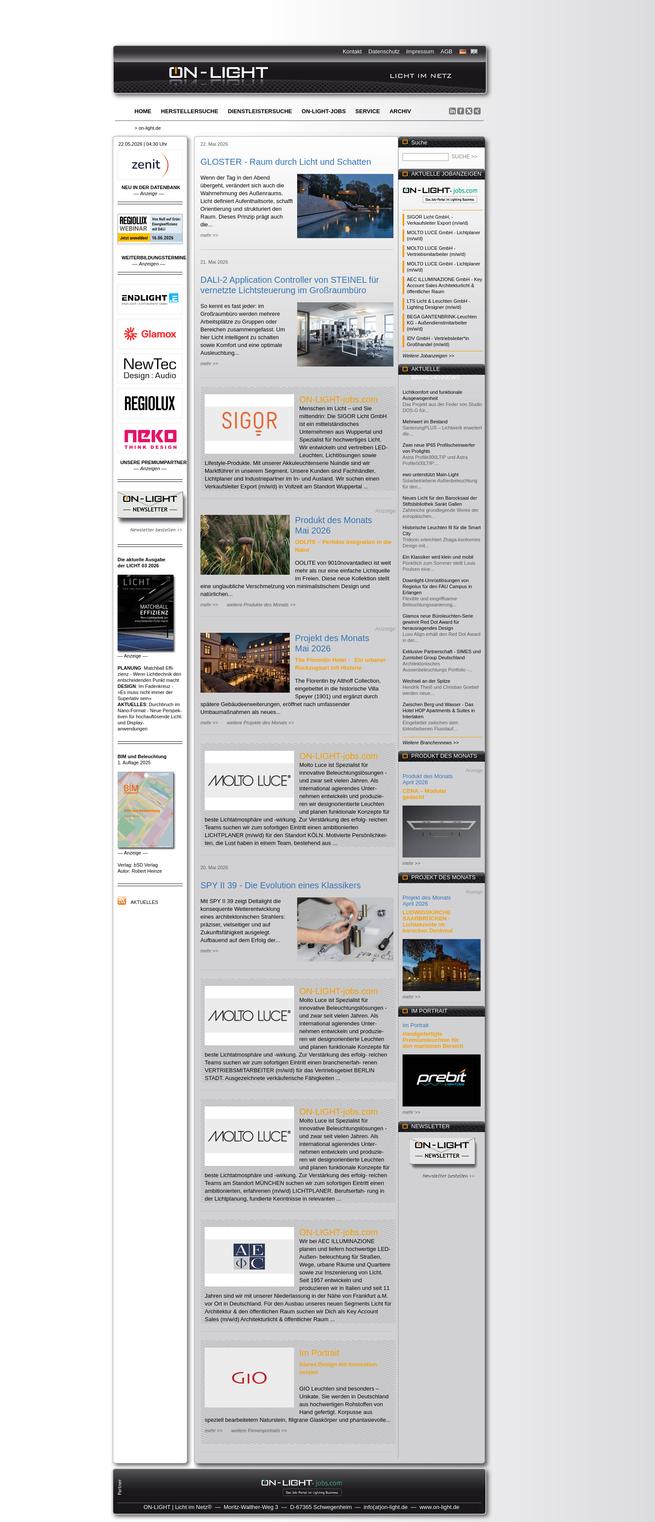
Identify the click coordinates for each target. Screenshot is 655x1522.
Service (367, 111)
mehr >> (209, 235)
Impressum (420, 51)
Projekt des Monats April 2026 (427, 900)
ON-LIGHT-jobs (323, 111)
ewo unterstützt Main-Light (430, 474)
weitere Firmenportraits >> (259, 1430)
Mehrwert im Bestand (425, 421)
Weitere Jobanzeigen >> (428, 355)
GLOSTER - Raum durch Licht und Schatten (285, 162)
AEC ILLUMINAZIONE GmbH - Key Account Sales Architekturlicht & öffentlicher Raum (444, 285)
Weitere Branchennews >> (430, 742)
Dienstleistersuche (260, 111)
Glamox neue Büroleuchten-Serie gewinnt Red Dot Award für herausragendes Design (438, 622)
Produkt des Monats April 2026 (428, 779)
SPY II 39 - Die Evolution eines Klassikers (280, 885)
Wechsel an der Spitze (426, 681)
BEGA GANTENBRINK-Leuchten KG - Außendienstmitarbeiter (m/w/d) (442, 322)
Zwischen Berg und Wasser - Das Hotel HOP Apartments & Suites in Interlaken (439, 710)
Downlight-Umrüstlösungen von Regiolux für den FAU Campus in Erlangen (437, 586)
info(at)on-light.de (386, 1507)
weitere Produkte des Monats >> (261, 604)
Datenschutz (384, 51)
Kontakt (352, 51)
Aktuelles (144, 902)
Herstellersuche (189, 111)
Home (142, 111)
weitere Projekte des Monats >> (260, 722)
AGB (446, 51)
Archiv (400, 111)
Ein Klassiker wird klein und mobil (438, 557)
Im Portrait (319, 1353)
